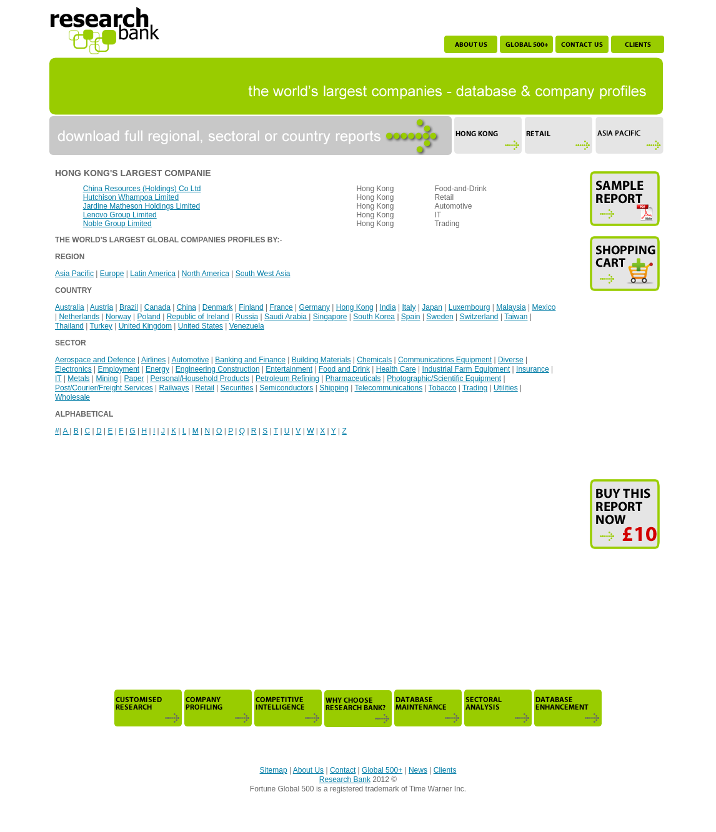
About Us (308, 770)
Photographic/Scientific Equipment (444, 378)
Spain (410, 316)
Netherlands (79, 316)
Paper (134, 378)
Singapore (330, 316)
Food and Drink (344, 369)
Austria (101, 307)
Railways (174, 388)
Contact (343, 770)
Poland (148, 316)
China (186, 307)
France (280, 307)
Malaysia (510, 307)
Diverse (511, 359)
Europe (112, 273)
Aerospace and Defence (95, 359)
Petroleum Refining (287, 378)
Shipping (334, 388)
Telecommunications (388, 388)
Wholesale (72, 397)
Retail (204, 388)
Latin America (153, 273)
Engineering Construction (218, 369)
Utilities (506, 388)
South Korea (374, 316)
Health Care (396, 369)
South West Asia (263, 273)
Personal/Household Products (199, 378)
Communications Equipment (445, 359)
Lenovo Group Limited (120, 214)
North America (205, 273)
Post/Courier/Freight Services (104, 388)
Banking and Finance (250, 359)
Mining (106, 378)
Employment (118, 369)
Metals (78, 378)
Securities (237, 388)
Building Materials (321, 359)
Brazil (128, 307)
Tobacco (443, 388)
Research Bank (344, 779)
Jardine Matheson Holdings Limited (141, 206)
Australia (69, 307)
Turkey (101, 326)
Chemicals (374, 359)
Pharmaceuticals (353, 378)
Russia (246, 316)
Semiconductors (286, 388)
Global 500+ (382, 770)
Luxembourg (469, 307)
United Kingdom (145, 326)
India (388, 307)
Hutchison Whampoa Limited (131, 197)
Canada (157, 307)
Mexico (543, 307)
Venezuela (246, 326)
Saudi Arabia (286, 316)
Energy (157, 369)
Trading (474, 388)
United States (200, 326)
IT (58, 378)
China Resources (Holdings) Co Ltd (142, 188)
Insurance (532, 369)
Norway (118, 316)
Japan (432, 307)
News (418, 770)
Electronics (73, 369)
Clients (445, 770)
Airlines (153, 359)
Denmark (217, 307)
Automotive (190, 359)
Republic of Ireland (198, 316)
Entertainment (289, 369)
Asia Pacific (74, 273)
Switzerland (479, 316)
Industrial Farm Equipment (466, 369)
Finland (251, 307)
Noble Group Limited (117, 223)
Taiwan (515, 316)
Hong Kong (355, 307)
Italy (408, 307)
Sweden (439, 316)
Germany (314, 307)
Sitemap (273, 770)
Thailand (69, 326)
